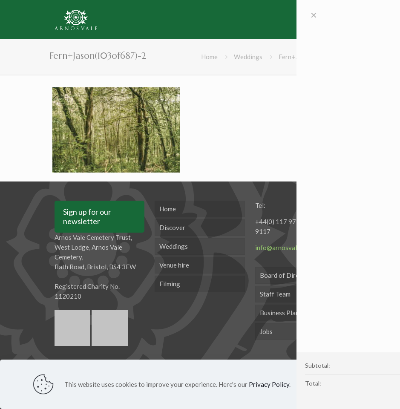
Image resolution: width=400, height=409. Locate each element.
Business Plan (279, 313)
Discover (172, 227)
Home (209, 56)
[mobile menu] (332, 19)
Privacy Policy (269, 384)
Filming (169, 284)
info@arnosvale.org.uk (287, 247)
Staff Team (275, 294)
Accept (346, 384)
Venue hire (174, 265)
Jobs (266, 331)
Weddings (248, 56)
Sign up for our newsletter (87, 216)
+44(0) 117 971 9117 (277, 226)
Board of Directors (287, 275)
